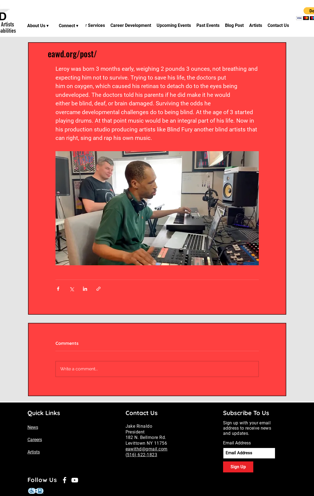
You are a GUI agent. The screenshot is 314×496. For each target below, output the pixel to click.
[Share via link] (98, 288)
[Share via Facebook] (58, 288)
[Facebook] (64, 480)
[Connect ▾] (69, 25)
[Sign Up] (238, 466)
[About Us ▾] (38, 25)
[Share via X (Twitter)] (71, 288)
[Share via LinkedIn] (85, 288)
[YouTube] (75, 480)
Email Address (237, 443)
